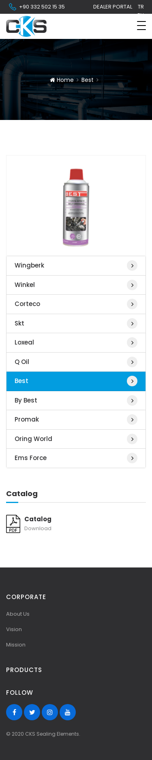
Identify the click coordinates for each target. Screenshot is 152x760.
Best (87, 80)
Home (62, 80)
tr (141, 7)
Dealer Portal (112, 7)
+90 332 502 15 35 (36, 6)
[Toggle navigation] (141, 25)
